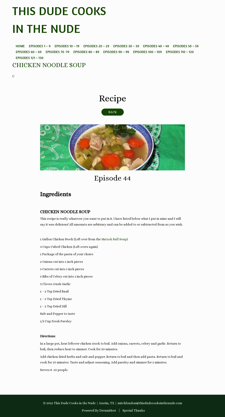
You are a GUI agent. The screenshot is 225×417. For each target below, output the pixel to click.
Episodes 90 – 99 (116, 52)
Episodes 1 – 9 (39, 46)
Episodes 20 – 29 (96, 46)
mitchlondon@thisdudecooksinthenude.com (150, 403)
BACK (112, 112)
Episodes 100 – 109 (147, 52)
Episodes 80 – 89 (86, 52)
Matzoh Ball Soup (114, 239)
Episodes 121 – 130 (29, 58)
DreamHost (107, 410)
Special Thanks (134, 410)
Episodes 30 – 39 (126, 46)
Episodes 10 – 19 (67, 46)
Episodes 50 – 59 (185, 46)
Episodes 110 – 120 (180, 52)
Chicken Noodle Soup (49, 65)
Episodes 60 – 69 (28, 52)
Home (20, 46)
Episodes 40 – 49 (156, 46)
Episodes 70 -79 (57, 52)
